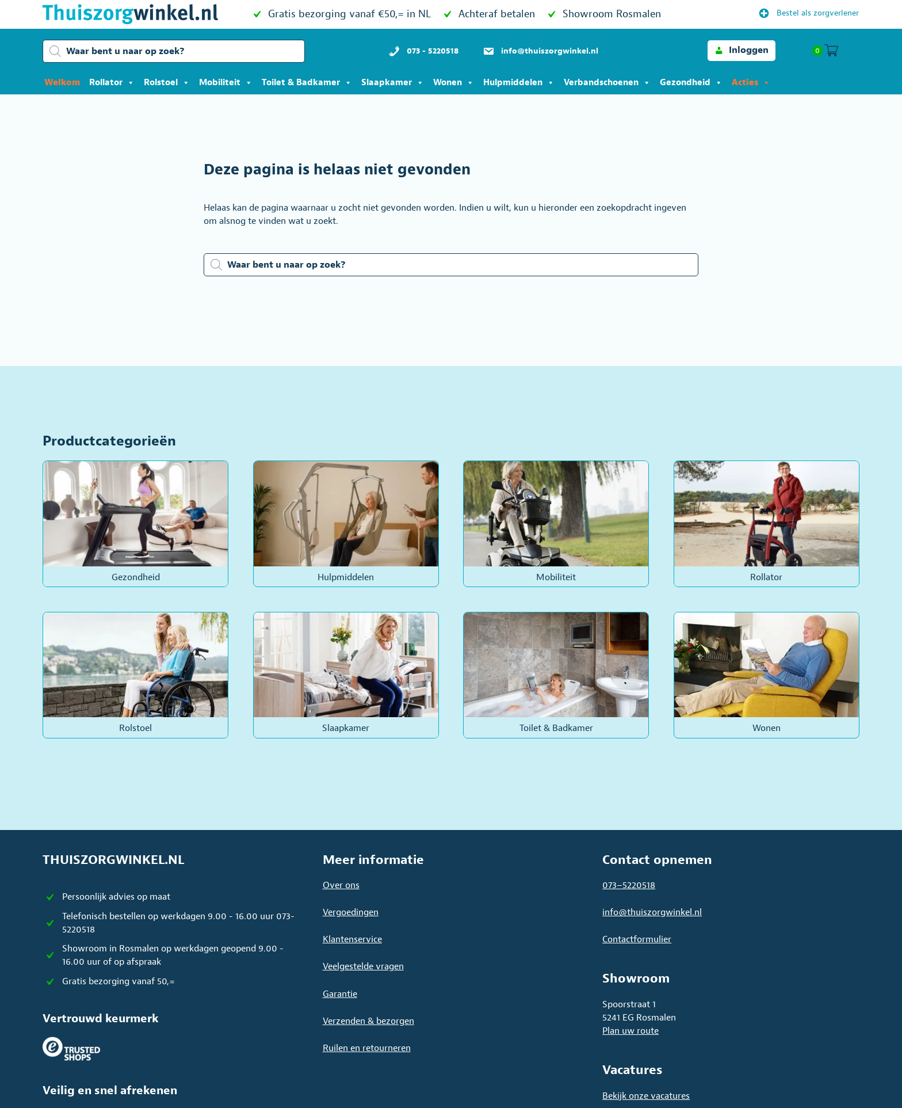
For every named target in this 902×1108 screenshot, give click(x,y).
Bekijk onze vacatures (646, 1096)
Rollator (112, 82)
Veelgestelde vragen (363, 966)
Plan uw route (630, 1031)
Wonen (453, 82)
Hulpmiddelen (519, 82)
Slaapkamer (392, 82)
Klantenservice (352, 939)
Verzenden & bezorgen (368, 1021)
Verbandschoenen (607, 82)
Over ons (341, 885)
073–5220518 (628, 885)
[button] (741, 50)
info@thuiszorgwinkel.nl (652, 912)
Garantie (340, 994)
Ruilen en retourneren (367, 1048)
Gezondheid (691, 82)
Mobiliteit (226, 82)
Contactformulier (636, 939)
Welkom (62, 82)
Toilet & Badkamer (307, 82)
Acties (751, 82)
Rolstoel (167, 82)
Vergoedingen (351, 912)
